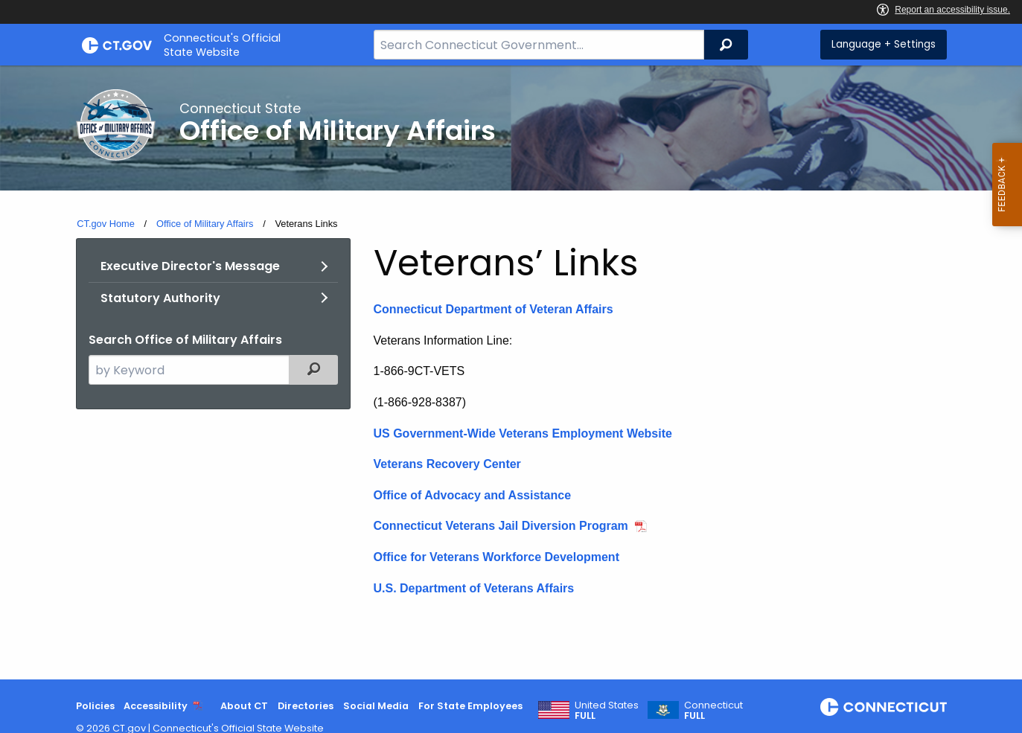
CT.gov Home (106, 223)
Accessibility (156, 706)
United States (607, 710)
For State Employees (470, 706)
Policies (95, 706)
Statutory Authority (160, 298)
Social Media (376, 706)
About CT (244, 706)
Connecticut (713, 710)
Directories (305, 706)
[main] (511, 372)
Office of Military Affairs (204, 223)
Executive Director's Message (190, 266)
